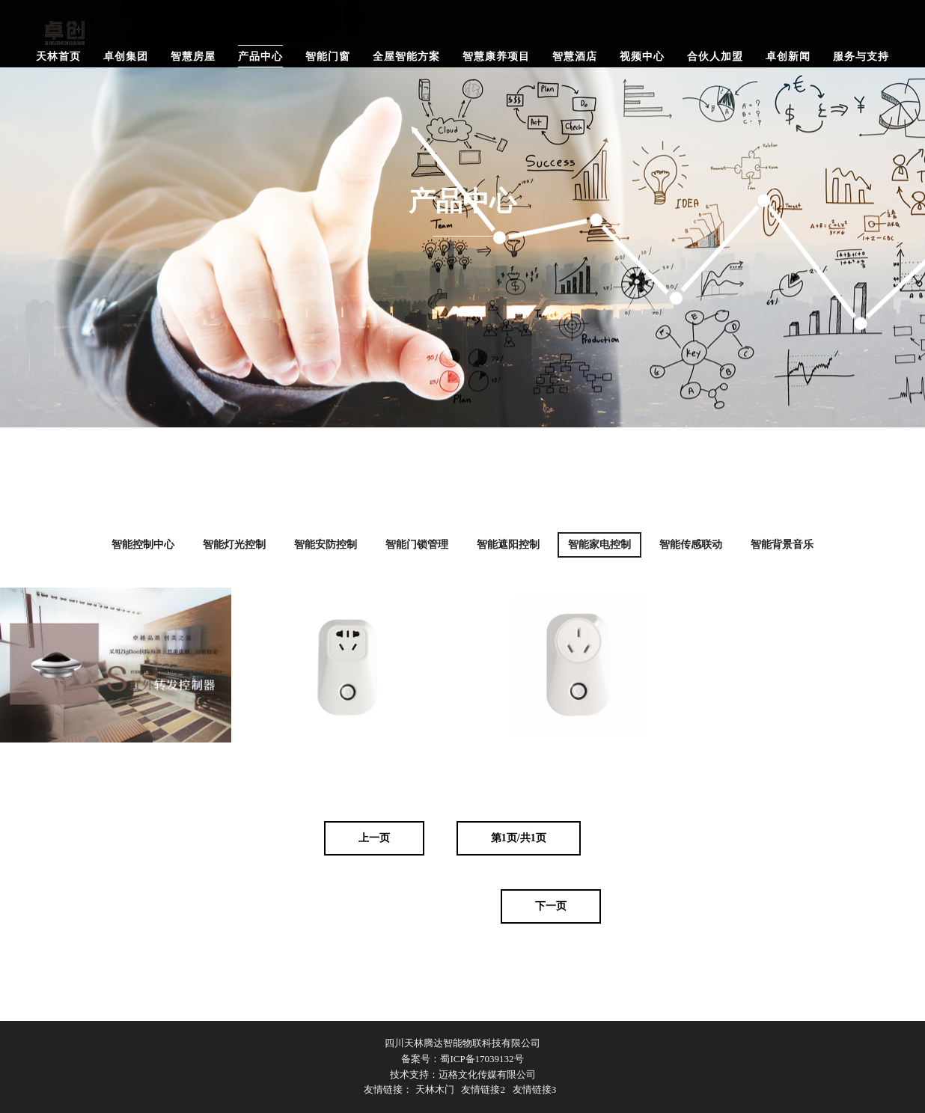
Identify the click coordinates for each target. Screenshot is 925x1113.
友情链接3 (535, 1089)
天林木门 (434, 1089)
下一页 (551, 906)
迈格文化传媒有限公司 (487, 1074)
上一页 (374, 838)
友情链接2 (483, 1089)
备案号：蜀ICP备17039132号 (462, 1058)
